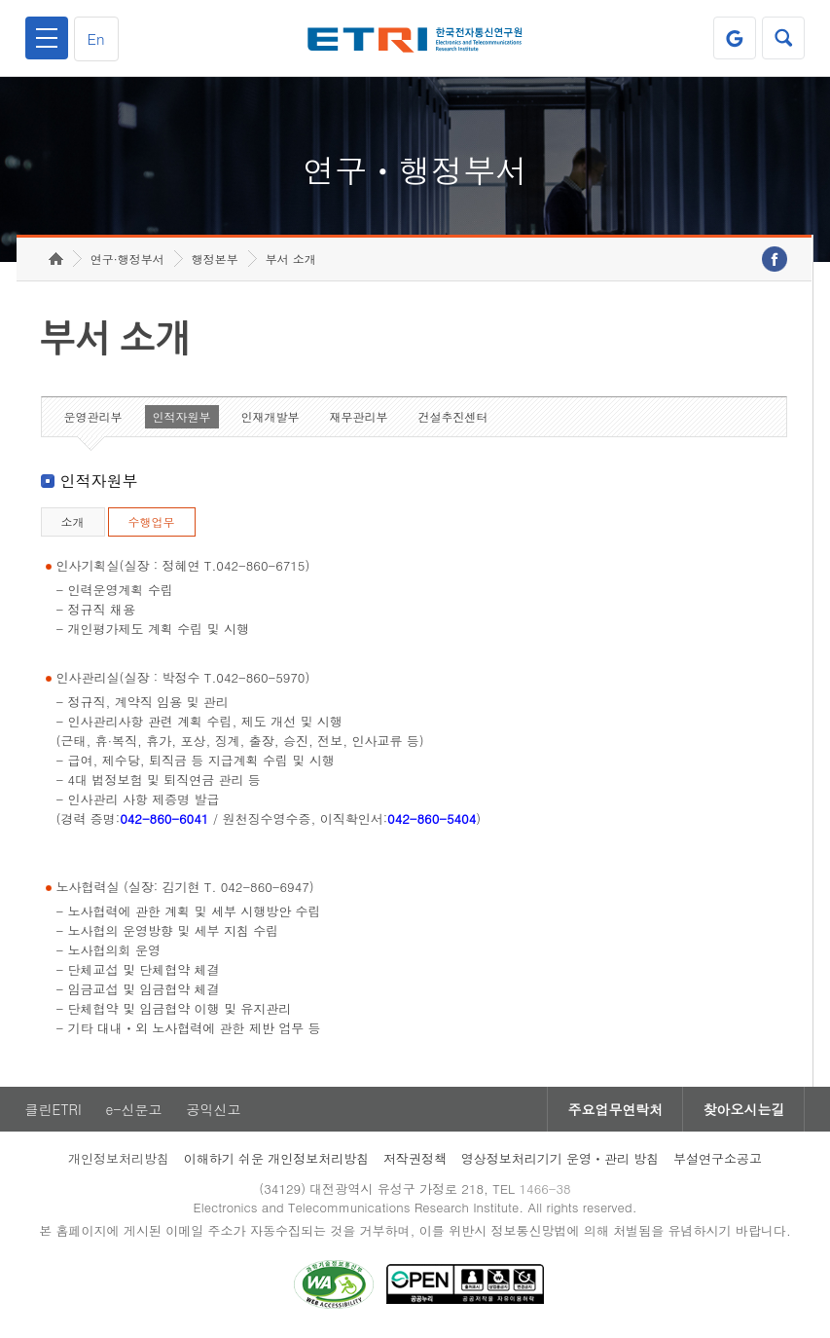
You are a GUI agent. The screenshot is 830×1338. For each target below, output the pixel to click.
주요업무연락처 (615, 1109)
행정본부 (215, 258)
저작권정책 (415, 1158)
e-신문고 (134, 1109)
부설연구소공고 (717, 1158)
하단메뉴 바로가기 (0, 0)
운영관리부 (93, 416)
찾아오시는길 (743, 1109)
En (96, 38)
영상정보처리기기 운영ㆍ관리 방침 (560, 1158)
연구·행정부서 (127, 258)
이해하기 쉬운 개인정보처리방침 (277, 1158)
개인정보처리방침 (118, 1158)
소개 (73, 521)
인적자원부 (182, 416)
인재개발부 (270, 416)
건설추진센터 (453, 416)
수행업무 (151, 521)
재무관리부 (359, 416)
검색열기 (783, 38)
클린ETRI (53, 1109)
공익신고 (214, 1109)
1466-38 (544, 1188)
